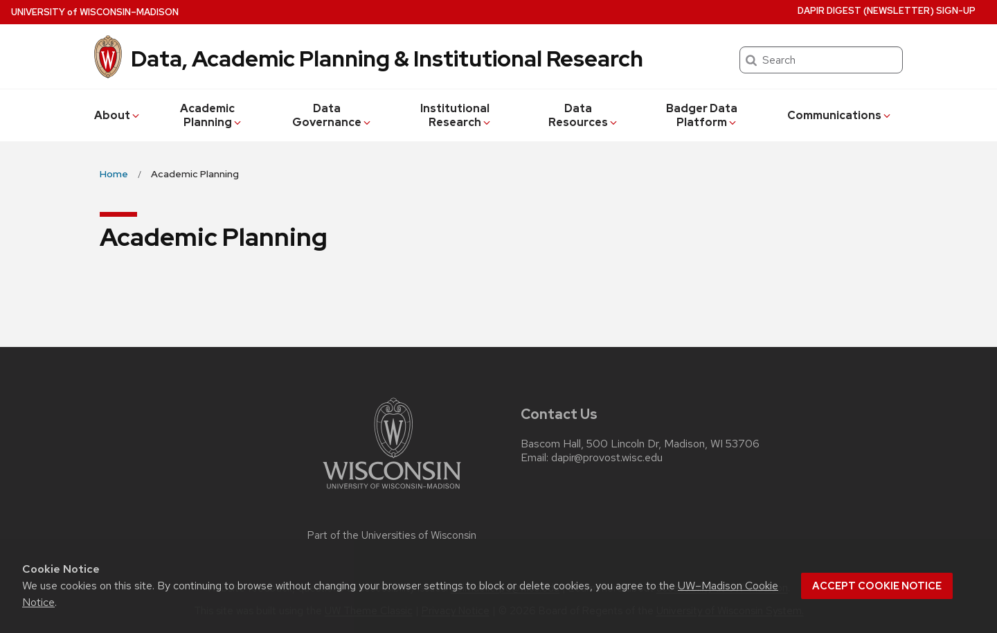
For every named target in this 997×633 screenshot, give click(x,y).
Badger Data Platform (702, 115)
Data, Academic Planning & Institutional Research (387, 58)
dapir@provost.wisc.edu (607, 458)
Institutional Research (456, 115)
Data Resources (583, 115)
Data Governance (332, 115)
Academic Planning (211, 115)
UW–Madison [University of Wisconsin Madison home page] (95, 12)
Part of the (391, 535)
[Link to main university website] (392, 491)
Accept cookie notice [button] (877, 586)
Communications (839, 115)
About (117, 115)
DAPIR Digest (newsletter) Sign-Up (887, 11)
